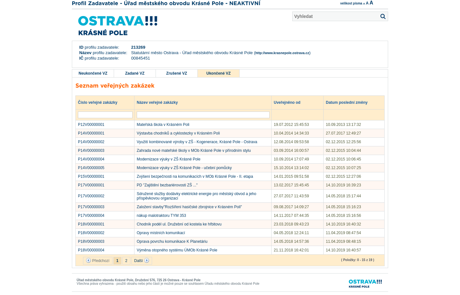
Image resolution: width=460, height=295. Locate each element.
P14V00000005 (91, 168)
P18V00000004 (91, 250)
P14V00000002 (91, 142)
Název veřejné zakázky (160, 102)
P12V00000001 (91, 124)
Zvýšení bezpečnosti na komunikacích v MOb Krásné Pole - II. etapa (195, 176)
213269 (138, 47)
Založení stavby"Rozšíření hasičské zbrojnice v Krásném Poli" (189, 207)
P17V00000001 (91, 185)
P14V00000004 (91, 159)
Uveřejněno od (290, 102)
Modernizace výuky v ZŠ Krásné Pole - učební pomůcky (184, 168)
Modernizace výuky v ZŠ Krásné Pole (168, 159)
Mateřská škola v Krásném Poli (163, 124)
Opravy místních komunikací (161, 233)
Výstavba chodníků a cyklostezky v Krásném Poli (178, 133)
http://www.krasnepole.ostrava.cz (282, 53)
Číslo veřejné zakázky (101, 102)
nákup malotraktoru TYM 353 (161, 215)
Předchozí (97, 260)
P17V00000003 (91, 207)
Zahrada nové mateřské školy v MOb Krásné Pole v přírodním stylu (194, 150)
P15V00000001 (91, 176)
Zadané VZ (135, 73)
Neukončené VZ (93, 73)
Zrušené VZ (176, 73)
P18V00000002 (91, 233)
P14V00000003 (91, 150)
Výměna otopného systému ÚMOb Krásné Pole (177, 250)
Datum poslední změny (350, 102)
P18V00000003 (91, 241)
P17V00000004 (91, 215)
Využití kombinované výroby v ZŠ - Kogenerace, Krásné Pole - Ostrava (197, 142)
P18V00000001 (91, 224)
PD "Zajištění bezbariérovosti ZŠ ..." (167, 185)
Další (141, 260)
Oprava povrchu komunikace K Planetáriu (172, 241)
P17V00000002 (91, 196)
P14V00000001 (91, 133)
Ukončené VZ (218, 73)
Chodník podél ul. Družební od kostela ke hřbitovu (179, 224)
